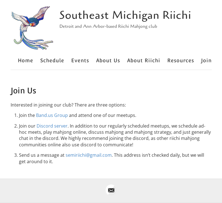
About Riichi (143, 60)
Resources (180, 60)
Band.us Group (52, 115)
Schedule (52, 60)
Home (25, 60)
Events (80, 60)
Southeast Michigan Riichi (125, 15)
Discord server (52, 126)
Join (206, 60)
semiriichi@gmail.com (89, 155)
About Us (108, 60)
